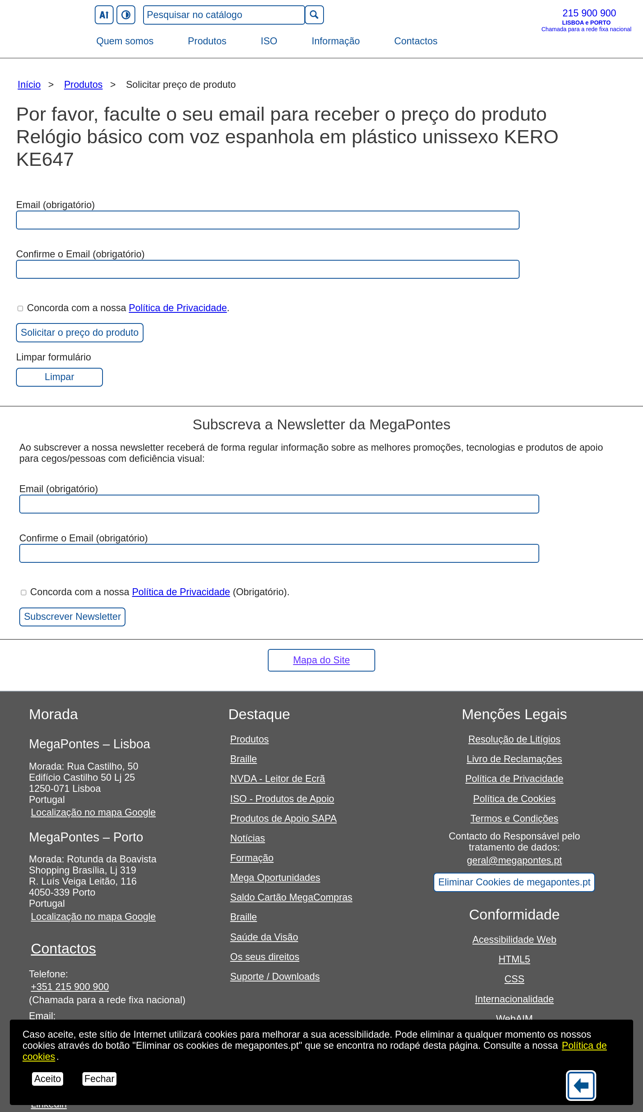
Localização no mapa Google (93, 812)
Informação (336, 41)
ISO (269, 41)
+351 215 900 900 (70, 986)
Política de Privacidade (178, 308)
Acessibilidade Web (514, 939)
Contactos (416, 41)
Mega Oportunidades (275, 877)
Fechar (99, 1078)
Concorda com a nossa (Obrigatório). (155, 592)
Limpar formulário (59, 369)
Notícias (247, 838)
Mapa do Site (321, 660)
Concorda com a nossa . (124, 308)
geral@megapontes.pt (514, 860)
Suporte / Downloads (274, 976)
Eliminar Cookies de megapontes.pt (514, 882)
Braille (243, 759)
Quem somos (125, 41)
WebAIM (514, 1018)
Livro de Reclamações (514, 759)
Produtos (207, 41)
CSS (514, 979)
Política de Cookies (514, 798)
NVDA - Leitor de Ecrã (277, 778)
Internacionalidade (514, 999)
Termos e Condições (514, 818)
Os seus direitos (264, 957)
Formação (252, 858)
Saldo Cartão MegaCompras (291, 897)
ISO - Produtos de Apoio (282, 798)
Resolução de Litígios (514, 739)
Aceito (47, 1078)
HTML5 (514, 959)
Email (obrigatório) (268, 214)
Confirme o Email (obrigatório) (268, 264)
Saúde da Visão (264, 937)
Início (29, 84)
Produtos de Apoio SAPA (283, 818)
